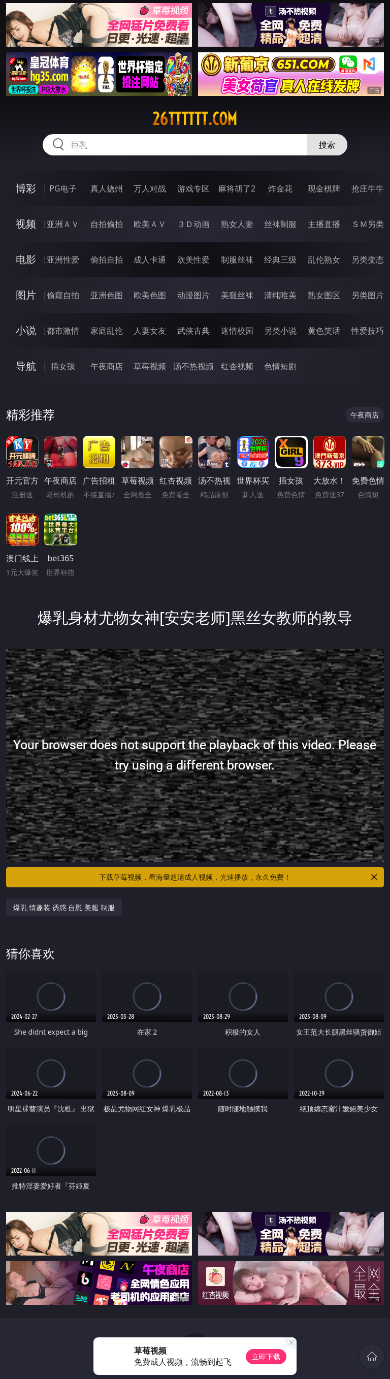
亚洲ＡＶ (63, 224)
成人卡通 (150, 259)
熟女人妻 (237, 224)
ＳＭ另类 (367, 224)
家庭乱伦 (106, 330)
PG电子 (62, 188)
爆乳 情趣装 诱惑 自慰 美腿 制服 (64, 907)
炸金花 (280, 188)
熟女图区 (324, 295)
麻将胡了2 (236, 188)
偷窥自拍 (63, 295)
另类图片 (367, 295)
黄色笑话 (324, 330)
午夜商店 (106, 366)
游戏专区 (193, 188)
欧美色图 (150, 295)
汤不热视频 (193, 366)
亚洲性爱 (63, 259)
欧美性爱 (193, 259)
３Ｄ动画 (193, 224)
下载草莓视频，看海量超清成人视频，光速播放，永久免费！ (239, 877)
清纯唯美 (280, 295)
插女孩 (63, 366)
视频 (26, 224)
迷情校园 (237, 330)
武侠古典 (193, 330)
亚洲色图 (106, 295)
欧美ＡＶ (150, 224)
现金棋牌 (324, 188)
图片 (26, 295)
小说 (26, 330)
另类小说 (280, 330)
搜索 (327, 144)
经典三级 (280, 259)
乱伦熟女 (324, 259)
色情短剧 (280, 366)
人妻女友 (150, 330)
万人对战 (150, 188)
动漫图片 (193, 295)
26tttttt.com (194, 119)
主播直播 (324, 224)
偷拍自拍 (106, 259)
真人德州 (106, 188)
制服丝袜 (237, 259)
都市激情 (63, 330)
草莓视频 (150, 366)
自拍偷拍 (106, 224)
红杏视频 (237, 366)
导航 (26, 366)
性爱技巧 (367, 330)
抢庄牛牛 (367, 188)
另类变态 (367, 259)
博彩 (26, 188)
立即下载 (266, 1356)
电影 (26, 259)
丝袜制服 (280, 224)
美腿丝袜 (237, 295)
